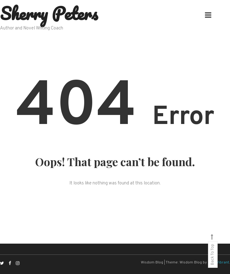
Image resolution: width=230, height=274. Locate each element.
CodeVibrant (218, 262)
